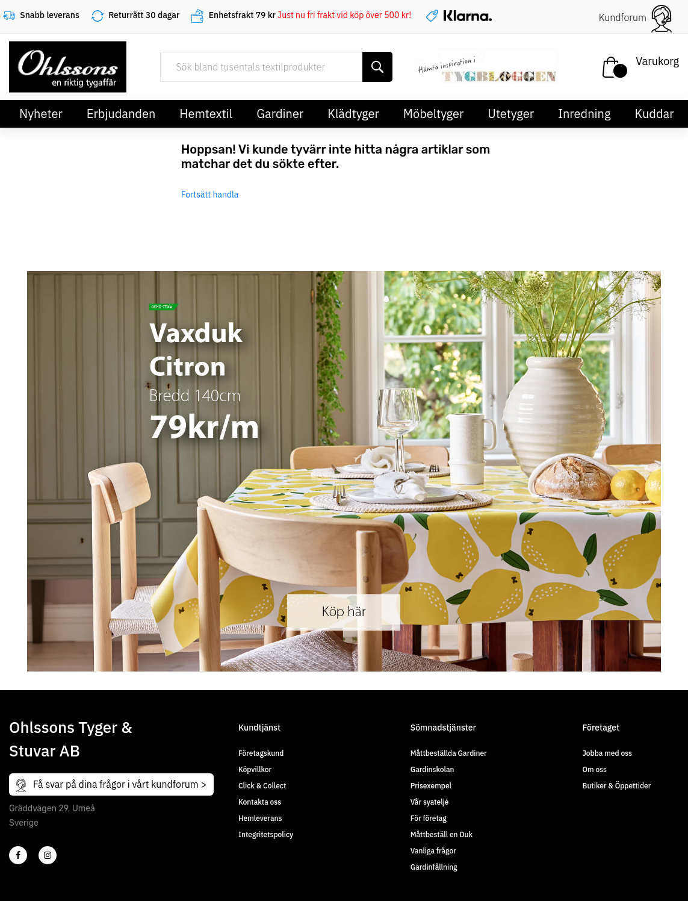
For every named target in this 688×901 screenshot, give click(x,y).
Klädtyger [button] (353, 113)
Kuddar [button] (654, 113)
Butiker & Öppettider (617, 785)
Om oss (595, 769)
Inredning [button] (584, 113)
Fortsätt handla (210, 194)
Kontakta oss (259, 801)
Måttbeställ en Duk (442, 834)
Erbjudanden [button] (121, 113)
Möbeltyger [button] (433, 113)
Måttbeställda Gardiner (449, 753)
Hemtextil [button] (205, 113)
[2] (18, 855)
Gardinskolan (432, 769)
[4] (47, 855)
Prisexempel (431, 785)
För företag (429, 818)
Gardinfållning (434, 866)
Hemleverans (260, 818)
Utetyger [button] (511, 113)
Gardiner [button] (279, 113)
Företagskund (261, 753)
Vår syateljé (430, 801)
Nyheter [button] (41, 113)
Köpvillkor (254, 769)
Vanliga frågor (433, 850)
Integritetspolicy (265, 834)
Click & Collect (262, 785)
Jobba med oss (607, 753)
